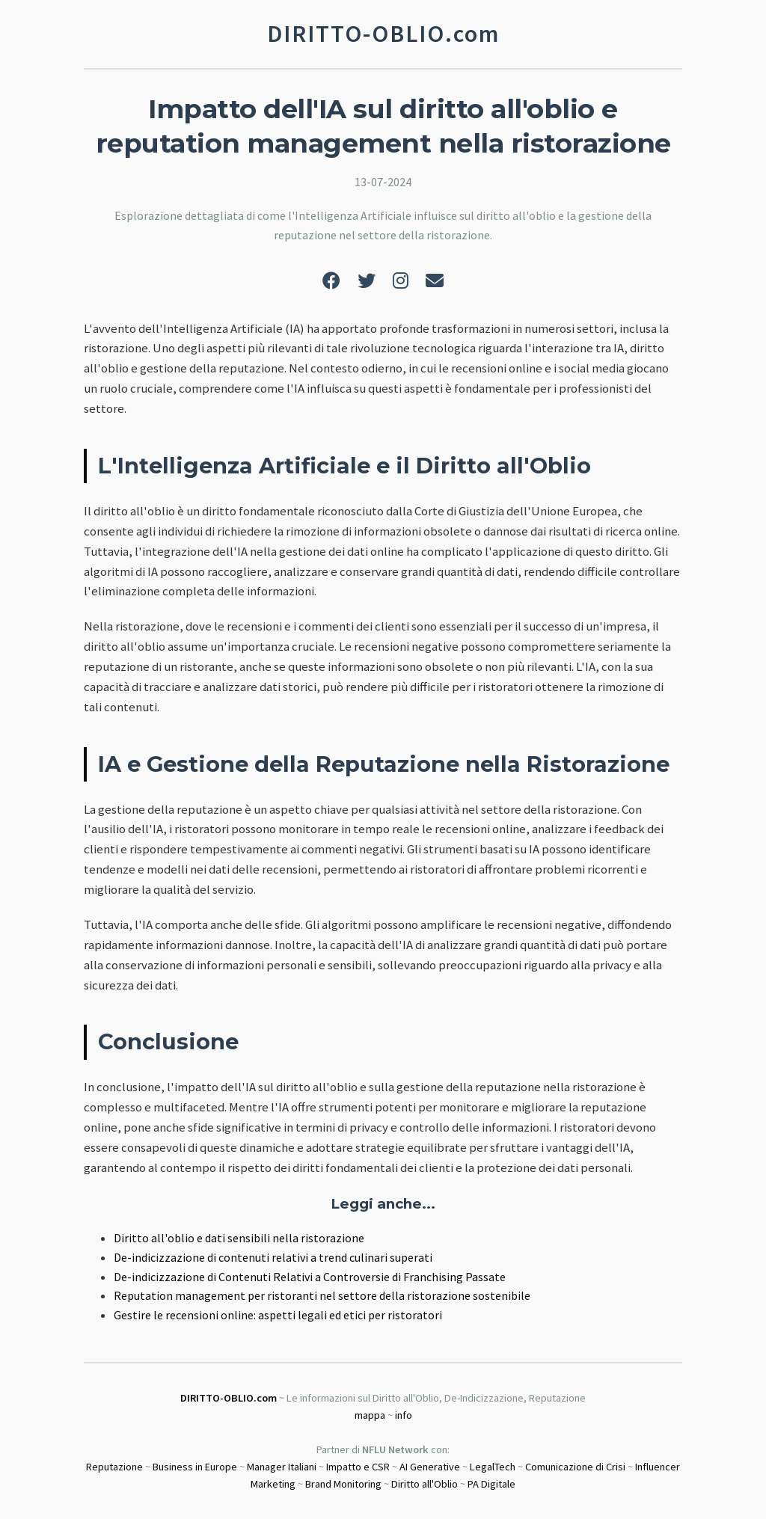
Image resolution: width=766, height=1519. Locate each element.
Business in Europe (195, 1466)
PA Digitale (491, 1484)
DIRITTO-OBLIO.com (228, 1398)
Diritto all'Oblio (424, 1484)
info (403, 1415)
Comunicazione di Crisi (575, 1466)
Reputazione (114, 1466)
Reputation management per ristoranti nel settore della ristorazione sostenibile (322, 1295)
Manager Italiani (281, 1466)
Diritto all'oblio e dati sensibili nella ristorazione (239, 1237)
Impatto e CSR (358, 1466)
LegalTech (492, 1466)
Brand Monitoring (343, 1484)
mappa (370, 1415)
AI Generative (429, 1466)
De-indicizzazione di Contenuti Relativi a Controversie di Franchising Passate (310, 1276)
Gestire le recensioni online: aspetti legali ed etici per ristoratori (278, 1314)
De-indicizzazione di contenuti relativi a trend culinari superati (273, 1257)
